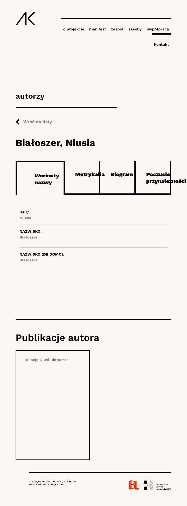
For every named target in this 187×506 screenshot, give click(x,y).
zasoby (135, 29)
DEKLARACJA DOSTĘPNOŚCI (47, 484)
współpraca (158, 29)
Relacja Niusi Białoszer (46, 359)
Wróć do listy (37, 121)
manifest (97, 29)
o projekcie (73, 29)
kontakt (161, 44)
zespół (117, 29)
